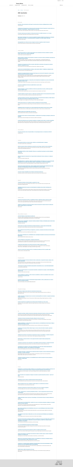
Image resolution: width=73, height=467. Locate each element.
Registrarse (59, 0)
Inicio (18, 10)
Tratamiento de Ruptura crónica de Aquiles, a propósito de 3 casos (28, 182)
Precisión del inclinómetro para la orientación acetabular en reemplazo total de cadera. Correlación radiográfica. (36, 120)
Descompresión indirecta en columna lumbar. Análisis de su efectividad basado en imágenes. (33, 142)
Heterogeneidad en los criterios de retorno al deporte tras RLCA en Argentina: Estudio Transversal (34, 42)
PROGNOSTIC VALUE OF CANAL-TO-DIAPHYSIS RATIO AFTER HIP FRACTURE (30, 379)
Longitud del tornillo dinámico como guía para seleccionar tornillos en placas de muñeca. (32, 244)
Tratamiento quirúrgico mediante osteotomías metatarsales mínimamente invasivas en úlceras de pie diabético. (36, 313)
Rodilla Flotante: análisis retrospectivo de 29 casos (26, 449)
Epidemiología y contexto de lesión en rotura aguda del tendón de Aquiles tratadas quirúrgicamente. (34, 338)
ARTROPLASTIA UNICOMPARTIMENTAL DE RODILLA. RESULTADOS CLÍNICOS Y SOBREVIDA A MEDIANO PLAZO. (35, 69)
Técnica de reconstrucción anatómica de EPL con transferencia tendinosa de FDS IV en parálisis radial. (34, 249)
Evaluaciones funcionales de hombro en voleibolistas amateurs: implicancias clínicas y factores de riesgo (35, 199)
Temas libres (19, 3)
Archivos (22, 10)
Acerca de (11, 5)
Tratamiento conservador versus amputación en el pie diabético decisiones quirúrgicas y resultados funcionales (36, 342)
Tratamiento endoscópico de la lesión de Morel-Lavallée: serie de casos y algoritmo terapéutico (33, 387)
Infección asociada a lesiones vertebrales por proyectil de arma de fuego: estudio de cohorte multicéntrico (35, 146)
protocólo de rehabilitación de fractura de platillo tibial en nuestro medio (29, 84)
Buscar (61, 5)
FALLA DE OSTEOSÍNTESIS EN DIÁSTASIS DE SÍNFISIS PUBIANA (28, 424)
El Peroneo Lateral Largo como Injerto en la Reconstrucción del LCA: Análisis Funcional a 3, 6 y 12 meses (34, 33)
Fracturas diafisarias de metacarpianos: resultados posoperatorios (28, 239)
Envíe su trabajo (30, 5)
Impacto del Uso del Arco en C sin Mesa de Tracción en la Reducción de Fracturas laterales (32, 102)
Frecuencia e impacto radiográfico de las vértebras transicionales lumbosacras (30, 171)
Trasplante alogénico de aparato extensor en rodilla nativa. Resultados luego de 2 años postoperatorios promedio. (36, 93)
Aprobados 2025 (24, 5)
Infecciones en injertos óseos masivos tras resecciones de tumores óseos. (30, 291)
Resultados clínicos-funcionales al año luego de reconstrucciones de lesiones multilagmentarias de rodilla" (35, 24)
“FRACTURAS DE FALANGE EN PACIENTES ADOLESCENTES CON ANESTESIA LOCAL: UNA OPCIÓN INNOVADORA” (36, 265)
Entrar (63, 0)
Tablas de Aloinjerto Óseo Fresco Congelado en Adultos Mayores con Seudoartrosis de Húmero (33, 383)
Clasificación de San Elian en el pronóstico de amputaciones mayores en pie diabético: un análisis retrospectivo (36, 334)
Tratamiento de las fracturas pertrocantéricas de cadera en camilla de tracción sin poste (32, 429)
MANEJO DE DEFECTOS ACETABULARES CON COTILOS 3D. (27, 111)
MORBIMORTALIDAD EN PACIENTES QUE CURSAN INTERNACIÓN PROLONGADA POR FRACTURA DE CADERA (35, 107)
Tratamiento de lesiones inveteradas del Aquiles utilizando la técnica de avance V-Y (31, 318)
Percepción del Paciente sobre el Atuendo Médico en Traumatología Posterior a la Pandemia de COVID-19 (35, 131)
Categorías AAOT (17, 5)
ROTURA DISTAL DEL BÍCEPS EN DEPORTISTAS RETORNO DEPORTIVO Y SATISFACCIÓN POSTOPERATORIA (34, 225)
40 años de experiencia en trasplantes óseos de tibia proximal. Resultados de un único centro (33, 301)
